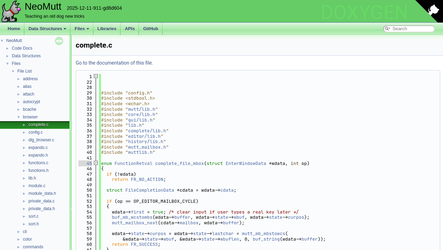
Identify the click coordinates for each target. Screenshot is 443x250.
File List (24, 71)
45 (85, 163)
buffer (182, 217)
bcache (29, 109)
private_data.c (41, 201)
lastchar (223, 233)
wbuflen (229, 239)
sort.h (33, 224)
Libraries (107, 28)
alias (27, 86)
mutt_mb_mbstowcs (263, 233)
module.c (36, 185)
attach (28, 94)
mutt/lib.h (141, 109)
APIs (130, 28)
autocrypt (31, 101)
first (137, 212)
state (221, 217)
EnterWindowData (246, 163)
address (30, 78)
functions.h (38, 170)
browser (30, 117)
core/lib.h (141, 114)
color (27, 239)
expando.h (38, 155)
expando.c (38, 147)
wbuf (239, 217)
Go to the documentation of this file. (114, 63)
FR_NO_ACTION (147, 179)
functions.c (38, 162)
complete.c (38, 124)
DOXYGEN (364, 12)
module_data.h (42, 193)
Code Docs (22, 48)
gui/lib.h (140, 120)
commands (33, 246)
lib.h (32, 178)
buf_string (266, 239)
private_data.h (41, 208)
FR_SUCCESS (144, 244)
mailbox (189, 223)
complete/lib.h (147, 131)
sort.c (33, 216)
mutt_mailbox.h (147, 147)
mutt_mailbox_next (135, 223)
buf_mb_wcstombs (132, 217)
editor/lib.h (144, 136)
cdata (227, 190)
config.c (35, 132)
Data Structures (47, 28)
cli (25, 231)
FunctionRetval (133, 163)
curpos (296, 217)
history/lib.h (145, 141)
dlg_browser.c (41, 140)
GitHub (150, 28)
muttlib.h (140, 152)
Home (14, 28)
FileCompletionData (149, 190)
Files (82, 28)
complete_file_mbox (179, 163)
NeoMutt (14, 40)
